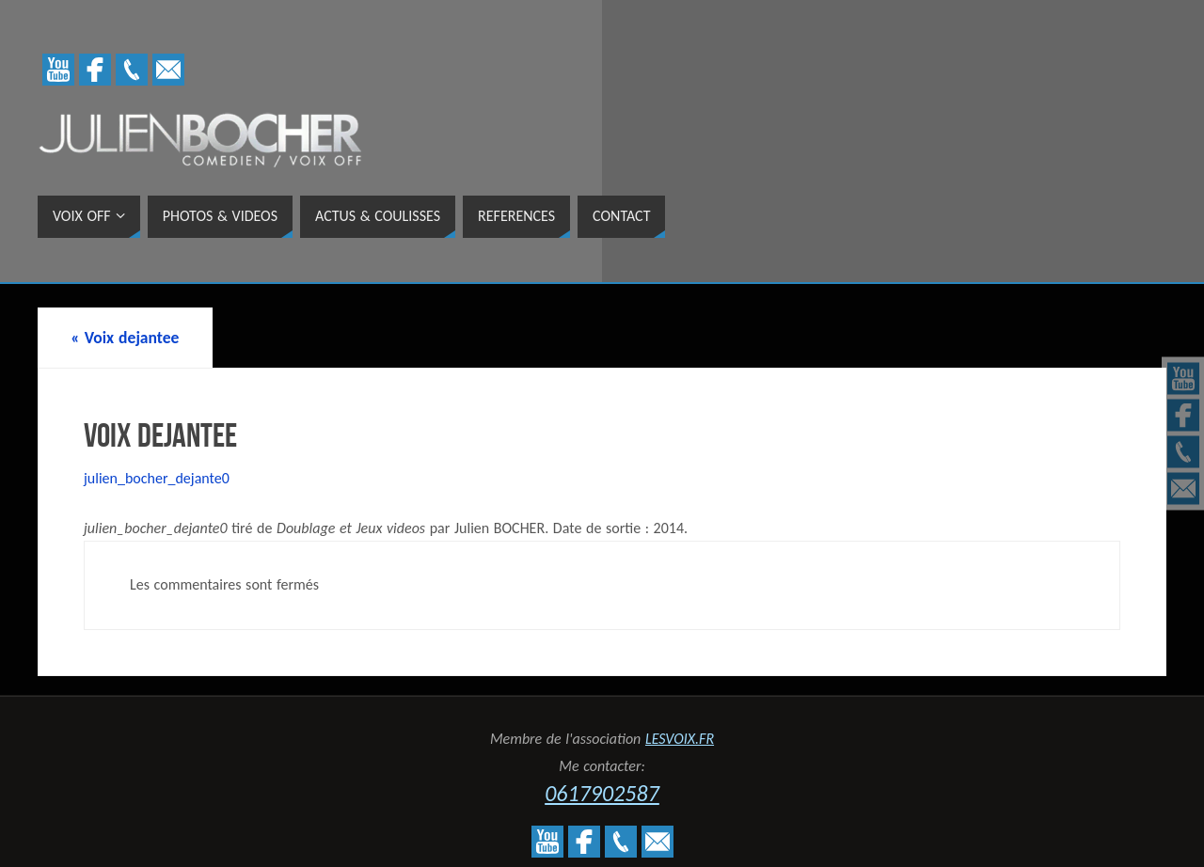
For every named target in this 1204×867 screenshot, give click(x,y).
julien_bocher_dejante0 (157, 478)
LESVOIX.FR (679, 739)
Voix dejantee (125, 337)
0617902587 (602, 793)
